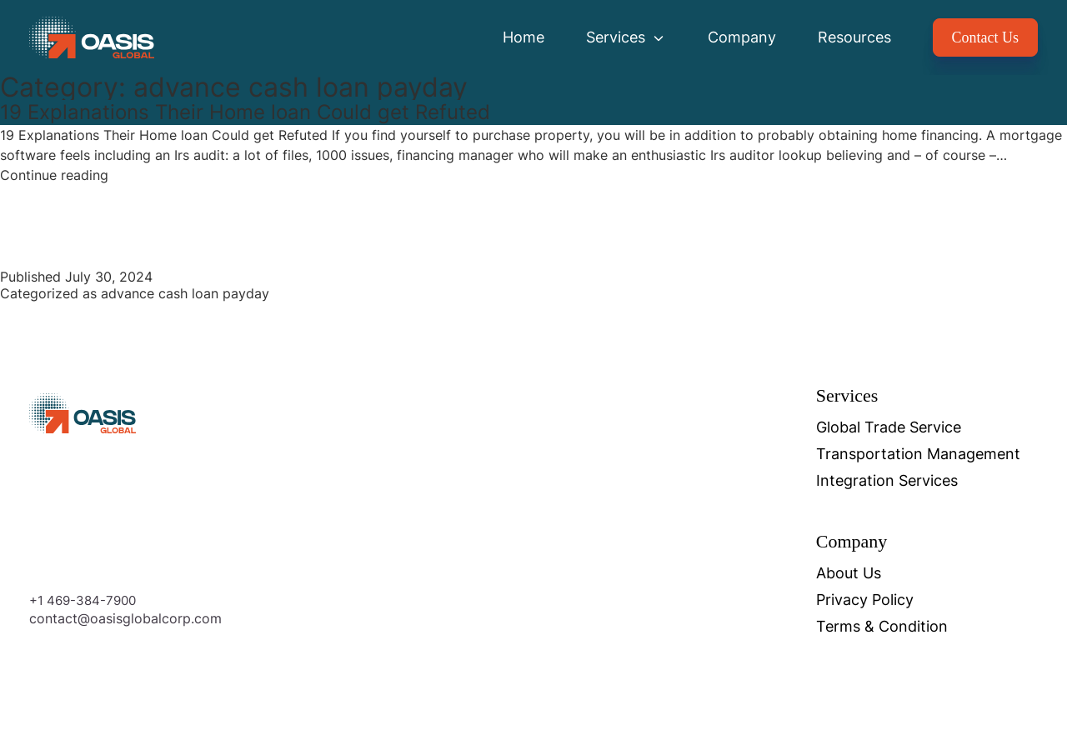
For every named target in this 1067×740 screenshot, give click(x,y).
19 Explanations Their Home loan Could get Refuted (245, 112)
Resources (854, 37)
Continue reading (54, 175)
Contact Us (985, 37)
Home (523, 37)
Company (742, 37)
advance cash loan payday (185, 293)
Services (626, 37)
